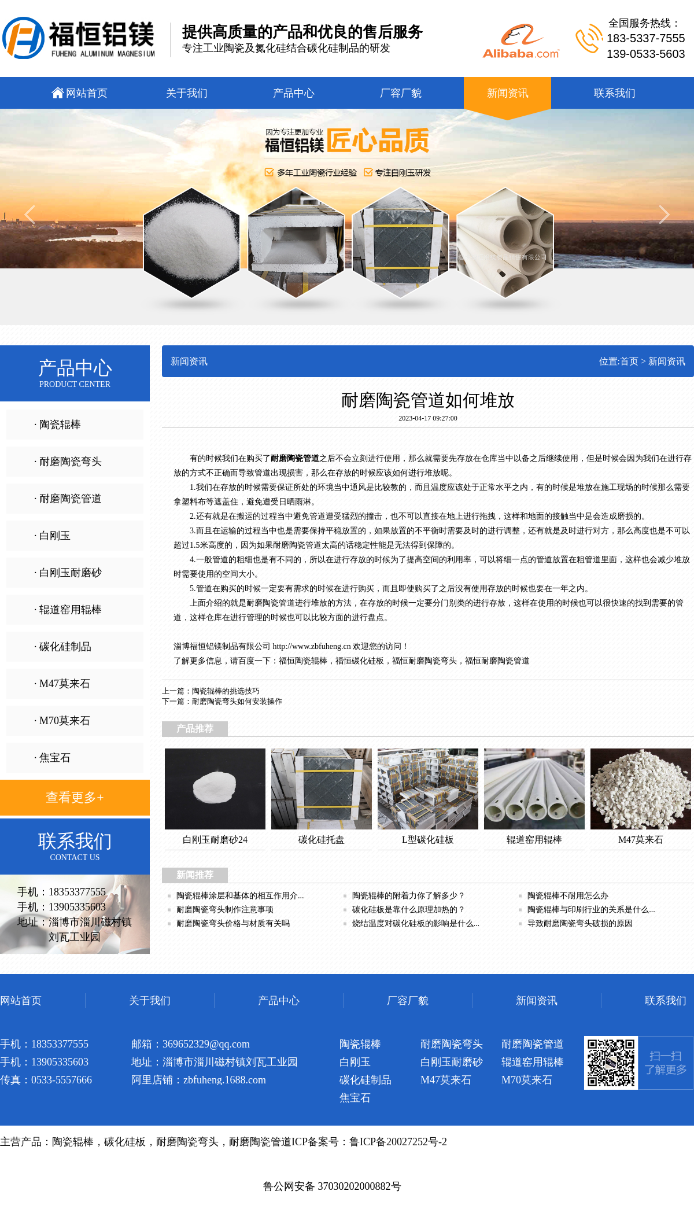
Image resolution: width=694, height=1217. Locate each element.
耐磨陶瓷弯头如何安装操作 (237, 701)
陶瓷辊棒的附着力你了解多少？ (409, 895)
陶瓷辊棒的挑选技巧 (226, 691)
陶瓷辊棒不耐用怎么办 (567, 895)
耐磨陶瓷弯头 (432, 661)
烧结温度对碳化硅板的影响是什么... (416, 923)
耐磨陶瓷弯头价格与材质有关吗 (233, 923)
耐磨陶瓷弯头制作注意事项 (225, 909)
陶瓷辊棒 (311, 661)
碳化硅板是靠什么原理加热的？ (409, 909)
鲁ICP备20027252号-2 (398, 1142)
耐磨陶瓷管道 (505, 661)
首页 (629, 361)
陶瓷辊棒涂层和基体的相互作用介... (240, 895)
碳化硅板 (368, 661)
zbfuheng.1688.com (224, 1080)
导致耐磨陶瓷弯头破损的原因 (580, 923)
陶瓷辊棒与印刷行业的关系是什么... (591, 909)
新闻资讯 (666, 361)
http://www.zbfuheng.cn (312, 646)
